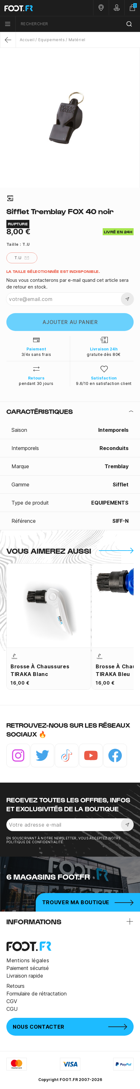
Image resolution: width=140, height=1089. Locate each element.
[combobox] (78, 24)
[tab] (70, 411)
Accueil (27, 39)
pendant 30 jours (36, 383)
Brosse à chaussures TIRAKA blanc (40, 670)
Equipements (51, 39)
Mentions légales (27, 960)
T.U (21, 257)
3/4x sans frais (36, 354)
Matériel (77, 39)
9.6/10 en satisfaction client (104, 383)
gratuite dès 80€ (104, 354)
